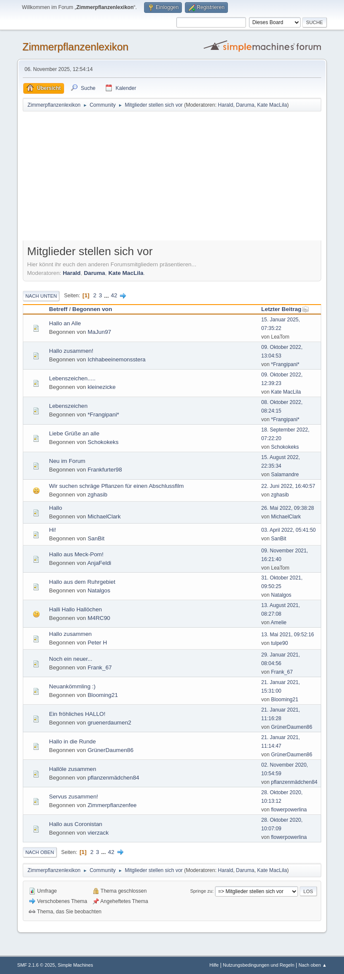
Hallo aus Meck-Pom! (76, 554)
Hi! (52, 530)
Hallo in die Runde (72, 741)
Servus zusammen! (73, 796)
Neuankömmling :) (72, 686)
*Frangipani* (285, 364)
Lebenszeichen (68, 406)
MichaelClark (104, 516)
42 (114, 295)
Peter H (97, 642)
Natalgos (99, 590)
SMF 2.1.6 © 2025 (36, 965)
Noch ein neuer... (70, 659)
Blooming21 (103, 695)
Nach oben (39, 852)
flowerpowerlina (289, 810)
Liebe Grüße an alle (74, 433)
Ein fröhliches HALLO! (77, 714)
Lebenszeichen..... (72, 378)
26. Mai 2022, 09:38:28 (287, 508)
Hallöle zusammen (72, 769)
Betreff (58, 309)
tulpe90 (279, 643)
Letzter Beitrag (285, 309)
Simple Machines (75, 965)
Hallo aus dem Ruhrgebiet (82, 582)
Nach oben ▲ (312, 965)
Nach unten (41, 296)
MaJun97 (99, 332)
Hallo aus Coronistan (75, 824)
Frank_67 (100, 667)
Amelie (279, 623)
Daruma (245, 105)
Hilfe (214, 965)
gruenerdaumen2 (110, 722)
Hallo (55, 508)
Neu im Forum (67, 461)
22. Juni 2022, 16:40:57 (288, 486)
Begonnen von (92, 309)
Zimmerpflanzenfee (112, 805)
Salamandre (285, 475)
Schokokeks (103, 442)
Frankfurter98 (105, 469)
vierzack (98, 832)
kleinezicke (102, 387)
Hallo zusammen (70, 634)
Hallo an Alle (65, 323)
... (107, 295)
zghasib (98, 494)
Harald (225, 105)
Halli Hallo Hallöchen (75, 609)
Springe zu (201, 891)
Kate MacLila (272, 105)
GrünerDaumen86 (291, 727)
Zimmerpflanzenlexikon (75, 46)
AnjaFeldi (99, 563)
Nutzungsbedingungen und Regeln (258, 965)
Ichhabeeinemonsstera (117, 359)
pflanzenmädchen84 (113, 777)
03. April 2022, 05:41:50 (288, 530)
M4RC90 (99, 618)
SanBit (96, 538)
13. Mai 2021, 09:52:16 (287, 635)
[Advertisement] (172, 177)
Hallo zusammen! (71, 351)
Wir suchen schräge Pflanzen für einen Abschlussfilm (116, 486)
